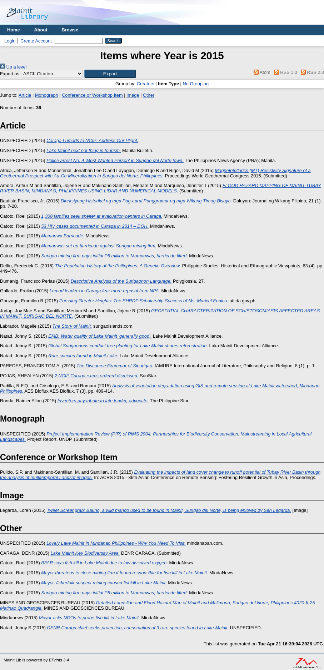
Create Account (36, 41)
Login (9, 41)
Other (148, 95)
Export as (9, 73)
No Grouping (196, 83)
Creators (145, 83)
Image (132, 95)
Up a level (13, 67)
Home (13, 29)
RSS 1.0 (284, 72)
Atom (260, 72)
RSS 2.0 (311, 72)
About (41, 29)
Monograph (46, 95)
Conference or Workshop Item (92, 95)
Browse (70, 29)
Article (25, 95)
